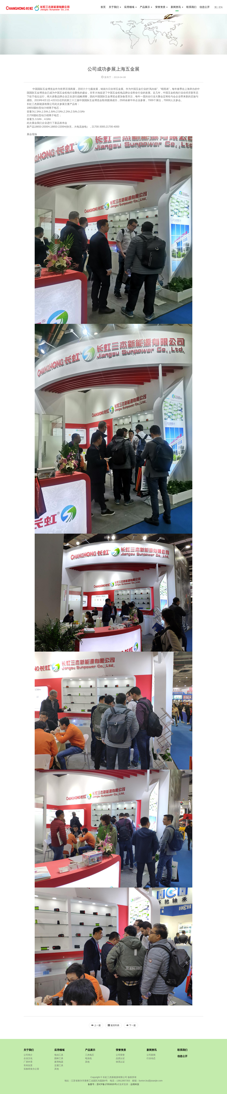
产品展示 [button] (146, 7)
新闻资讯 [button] (177, 7)
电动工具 (58, 1055)
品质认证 (120, 1058)
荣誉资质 (121, 1050)
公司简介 (28, 1055)
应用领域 (59, 1050)
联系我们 (191, 7)
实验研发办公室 (31, 1069)
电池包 (88, 1058)
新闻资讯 (152, 1050)
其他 (56, 1069)
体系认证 (120, 1062)
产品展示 (90, 1050)
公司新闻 (151, 1055)
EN (220, 7)
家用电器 (58, 1062)
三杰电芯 (89, 1055)
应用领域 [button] (130, 7)
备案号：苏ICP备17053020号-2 (103, 1084)
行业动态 (151, 1058)
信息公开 (205, 7)
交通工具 (58, 1065)
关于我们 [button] (115, 7)
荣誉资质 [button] (161, 7)
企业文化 (28, 1058)
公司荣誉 (120, 1055)
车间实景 (28, 1065)
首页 (103, 7)
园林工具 (58, 1058)
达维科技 (134, 1084)
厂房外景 (28, 1062)
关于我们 (29, 1050)
